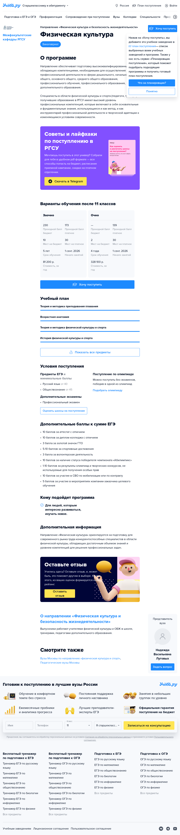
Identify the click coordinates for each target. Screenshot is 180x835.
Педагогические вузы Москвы (59, 662)
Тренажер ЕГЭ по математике (14, 775)
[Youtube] (175, 829)
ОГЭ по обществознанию (156, 770)
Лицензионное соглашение (51, 828)
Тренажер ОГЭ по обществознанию (60, 785)
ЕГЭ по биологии (105, 776)
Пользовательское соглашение (91, 828)
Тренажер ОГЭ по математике (60, 775)
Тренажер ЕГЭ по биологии (20, 793)
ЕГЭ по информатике (107, 782)
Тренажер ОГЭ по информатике (60, 801)
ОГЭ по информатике (154, 782)
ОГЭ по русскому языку (155, 759)
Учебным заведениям (17, 828)
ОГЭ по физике (150, 787)
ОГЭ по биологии (151, 776)
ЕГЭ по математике (106, 765)
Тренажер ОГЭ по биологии (67, 793)
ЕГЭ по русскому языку (109, 759)
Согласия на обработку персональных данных (108, 737)
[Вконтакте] (161, 829)
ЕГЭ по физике (104, 787)
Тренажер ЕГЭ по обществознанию (14, 785)
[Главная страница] (11, 6)
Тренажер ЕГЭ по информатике (14, 801)
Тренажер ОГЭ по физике (65, 808)
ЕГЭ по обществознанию (110, 770)
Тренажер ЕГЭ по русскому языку (20, 766)
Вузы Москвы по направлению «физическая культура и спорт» (80, 658)
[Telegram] (168, 829)
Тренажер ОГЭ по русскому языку (66, 766)
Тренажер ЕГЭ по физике (19, 808)
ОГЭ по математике (152, 765)
